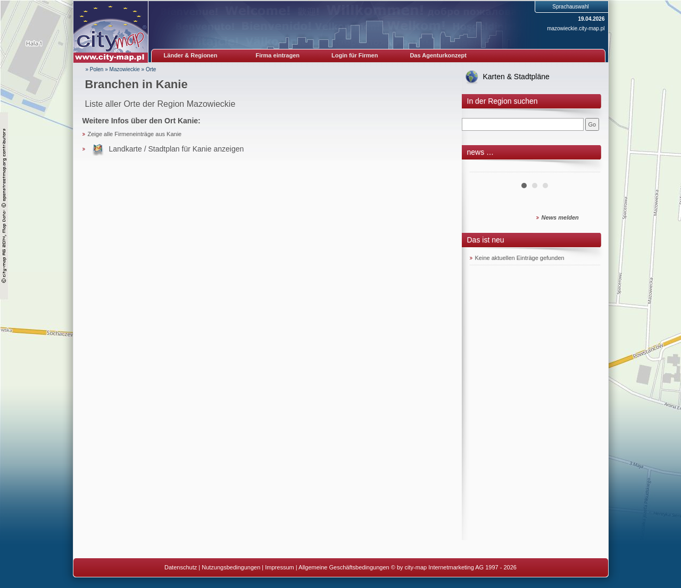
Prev (483, 168)
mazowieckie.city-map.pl (575, 28)
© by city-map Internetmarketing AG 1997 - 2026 (454, 567)
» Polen (95, 69)
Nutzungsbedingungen (231, 567)
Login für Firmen (354, 55)
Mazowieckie (125, 69)
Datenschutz (180, 567)
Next (586, 168)
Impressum (279, 567)
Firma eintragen (278, 55)
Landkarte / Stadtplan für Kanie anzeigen (176, 149)
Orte (151, 69)
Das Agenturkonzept (438, 55)
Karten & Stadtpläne (516, 76)
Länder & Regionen (191, 55)
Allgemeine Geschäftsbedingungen (343, 567)
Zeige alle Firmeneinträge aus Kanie (135, 134)
